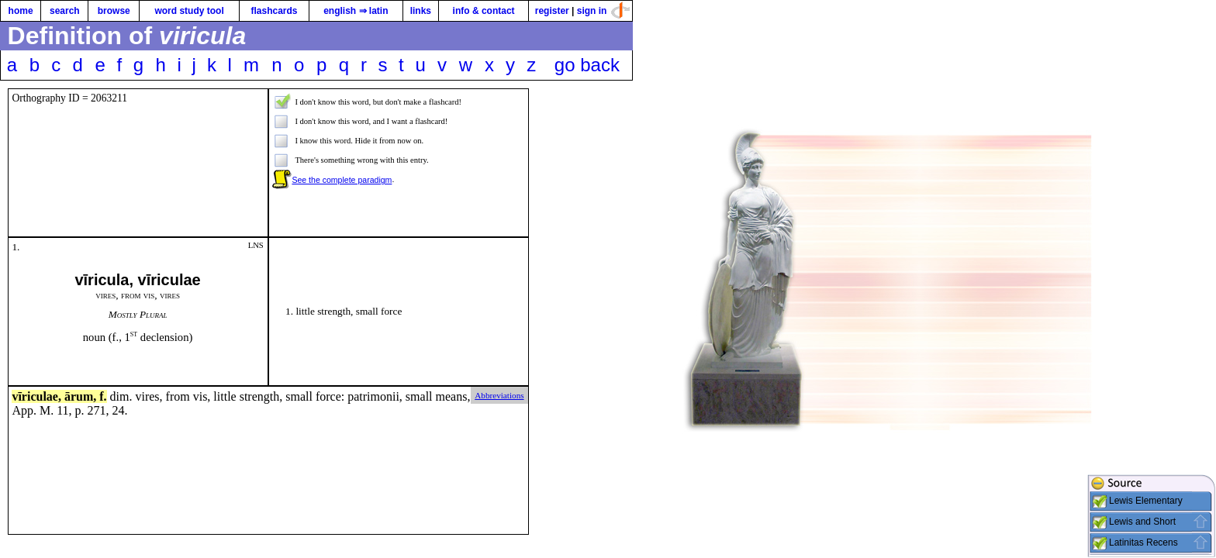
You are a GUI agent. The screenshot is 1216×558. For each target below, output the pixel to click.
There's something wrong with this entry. (361, 160)
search (65, 10)
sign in (592, 10)
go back (587, 64)
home (21, 10)
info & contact (484, 10)
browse (114, 10)
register (552, 10)
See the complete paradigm (342, 179)
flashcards (273, 10)
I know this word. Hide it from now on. (359, 140)
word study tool (188, 10)
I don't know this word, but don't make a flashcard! (378, 102)
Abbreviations (499, 395)
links (420, 10)
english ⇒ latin (355, 10)
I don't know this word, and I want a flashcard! (371, 121)
